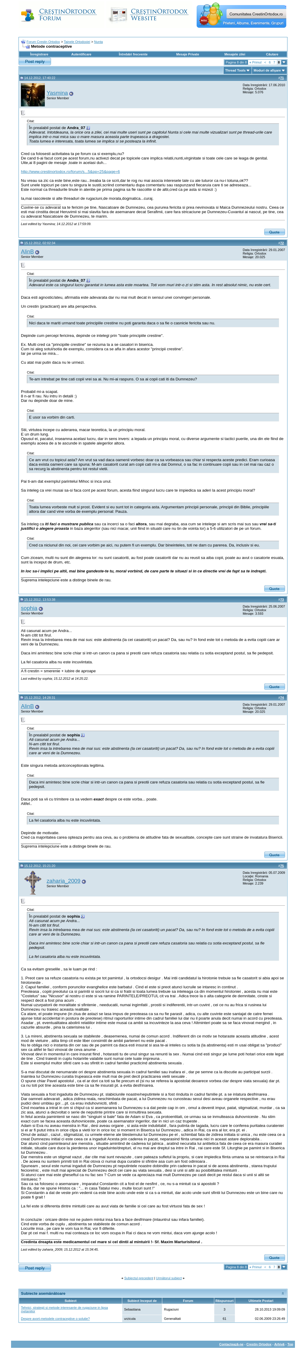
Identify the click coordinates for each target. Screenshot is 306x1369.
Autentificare (81, 54)
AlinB (27, 251)
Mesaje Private (187, 54)
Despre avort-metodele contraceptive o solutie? (55, 1318)
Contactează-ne (231, 1344)
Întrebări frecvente (133, 54)
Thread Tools (235, 70)
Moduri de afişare (267, 70)
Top (290, 1344)
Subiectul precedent (138, 1278)
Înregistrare (39, 54)
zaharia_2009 (63, 881)
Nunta (98, 42)
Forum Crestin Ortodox (43, 42)
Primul (255, 62)
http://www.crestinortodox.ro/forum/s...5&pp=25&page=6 (70, 171)
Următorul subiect (169, 1278)
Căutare (272, 54)
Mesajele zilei (234, 54)
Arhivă (279, 1344)
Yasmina (57, 93)
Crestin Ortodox (259, 1344)
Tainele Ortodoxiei (77, 42)
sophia (29, 608)
